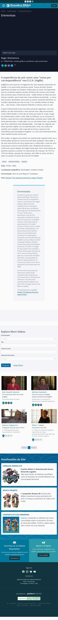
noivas (4, 161)
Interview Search (25, 11)
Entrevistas (12, 11)
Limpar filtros (18, 365)
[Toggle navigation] (3, 5)
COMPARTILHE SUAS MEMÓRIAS (16, 515)
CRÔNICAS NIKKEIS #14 (12, 466)
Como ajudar (43, 555)
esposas (24, 161)
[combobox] (29, 345)
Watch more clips (9, 53)
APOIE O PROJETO (10, 490)
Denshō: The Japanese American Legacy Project (24, 178)
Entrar (54, 6)
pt (32, 1)
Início (3, 11)
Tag (2, 342)
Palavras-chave (6, 348)
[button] (4, 162)
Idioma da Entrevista (7, 355)
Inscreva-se (15, 558)
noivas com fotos (14, 161)
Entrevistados (5, 335)
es (30, 1)
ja (27, 1)
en (25, 1)
